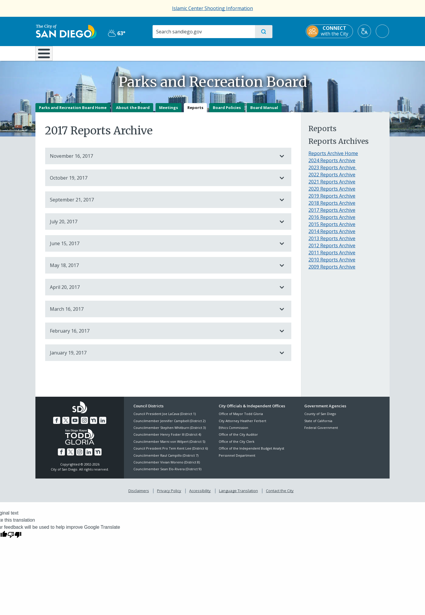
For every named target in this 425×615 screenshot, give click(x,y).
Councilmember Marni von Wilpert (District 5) (169, 445)
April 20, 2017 (162, 291)
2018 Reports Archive (331, 207)
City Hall (361, 53)
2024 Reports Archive (331, 164)
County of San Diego (320, 418)
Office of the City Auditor (238, 439)
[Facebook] (56, 424)
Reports (195, 111)
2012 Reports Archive (331, 249)
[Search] (203, 31)
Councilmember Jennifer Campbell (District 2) (169, 425)
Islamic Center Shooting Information (212, 8)
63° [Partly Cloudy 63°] (116, 33)
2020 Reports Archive (331, 193)
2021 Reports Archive (331, 186)
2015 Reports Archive (331, 228)
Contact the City (280, 494)
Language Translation (238, 494)
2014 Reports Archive (331, 235)
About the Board (133, 111)
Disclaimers (138, 494)
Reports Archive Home (333, 157)
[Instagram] (84, 424)
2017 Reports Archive (331, 214)
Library (245, 53)
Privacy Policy (169, 494)
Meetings (168, 111)
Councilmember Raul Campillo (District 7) (165, 459)
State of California (318, 425)
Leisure (85, 53)
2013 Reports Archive (331, 242)
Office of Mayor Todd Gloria (241, 418)
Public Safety (303, 53)
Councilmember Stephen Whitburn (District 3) (169, 431)
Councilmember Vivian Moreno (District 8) (166, 466)
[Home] (46, 55)
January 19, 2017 (162, 357)
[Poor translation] (14, 538)
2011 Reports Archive (331, 256)
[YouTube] (75, 424)
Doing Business (192, 53)
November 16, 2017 (162, 160)
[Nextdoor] (93, 424)
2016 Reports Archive (331, 221)
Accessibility (200, 494)
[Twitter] (65, 424)
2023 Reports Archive (332, 171)
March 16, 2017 (162, 313)
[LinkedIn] (102, 424)
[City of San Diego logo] (65, 31)
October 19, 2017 (162, 182)
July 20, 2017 (162, 225)
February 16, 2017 (162, 335)
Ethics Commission (233, 431)
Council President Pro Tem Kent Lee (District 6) (170, 452)
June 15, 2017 (162, 247)
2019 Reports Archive (331, 200)
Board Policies (227, 111)
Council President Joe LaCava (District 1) (164, 418)
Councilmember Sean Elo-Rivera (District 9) (167, 473)
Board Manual (264, 111)
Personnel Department (237, 459)
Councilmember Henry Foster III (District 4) (167, 439)
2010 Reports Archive (331, 264)
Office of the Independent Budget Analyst (251, 452)
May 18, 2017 (162, 269)
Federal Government (321, 431)
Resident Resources (139, 53)
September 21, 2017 (162, 204)
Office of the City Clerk (236, 445)
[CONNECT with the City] (330, 31)
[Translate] (365, 31)
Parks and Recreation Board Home (73, 111)
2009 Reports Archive (331, 271)
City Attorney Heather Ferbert (242, 425)
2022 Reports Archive (331, 178)
